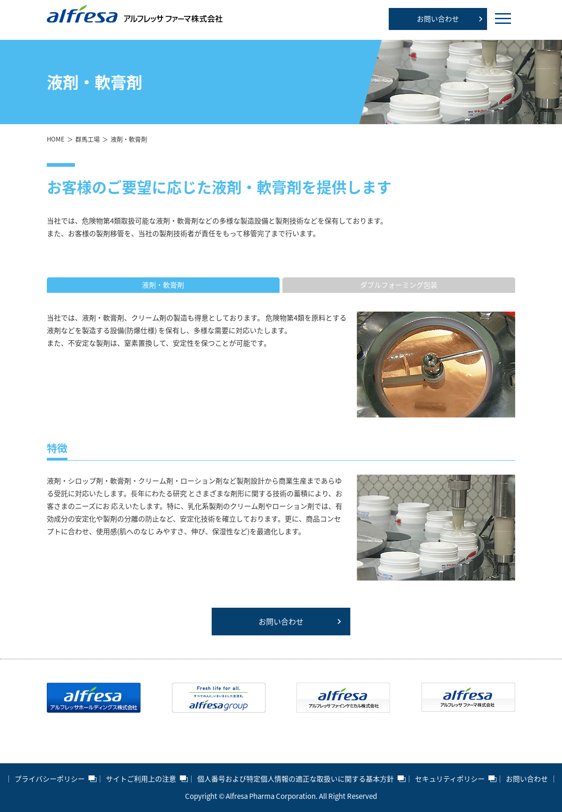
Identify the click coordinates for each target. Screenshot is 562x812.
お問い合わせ (438, 19)
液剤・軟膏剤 (163, 285)
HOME (56, 138)
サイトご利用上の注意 (141, 779)
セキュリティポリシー (450, 779)
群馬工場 (87, 138)
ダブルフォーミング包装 (398, 285)
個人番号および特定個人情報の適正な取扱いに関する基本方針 (295, 779)
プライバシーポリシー (50, 779)
